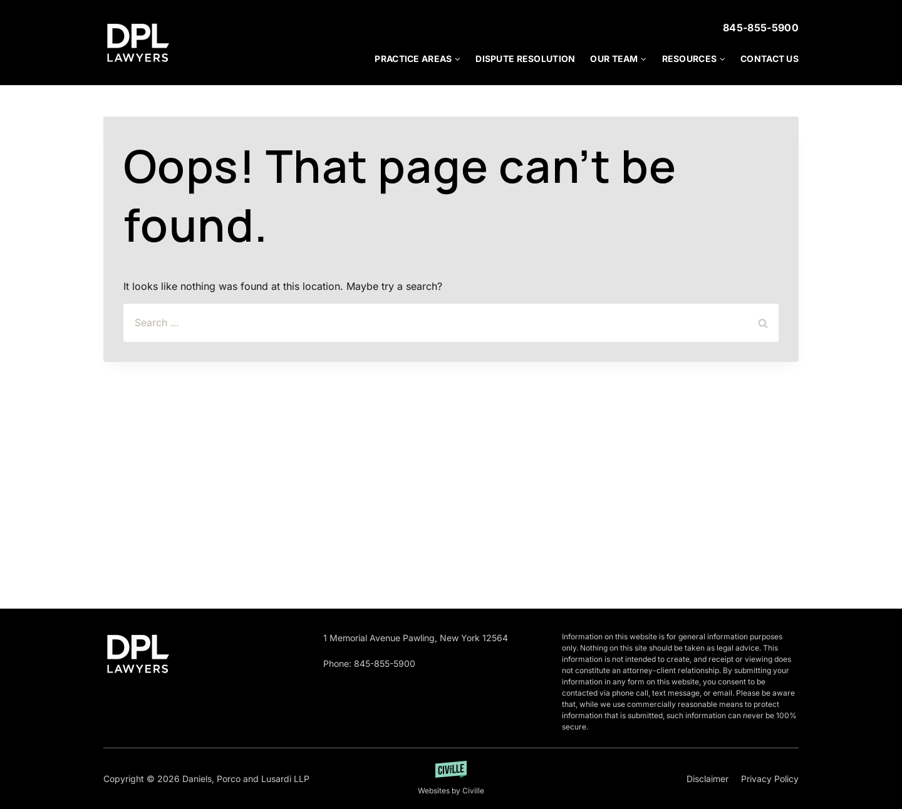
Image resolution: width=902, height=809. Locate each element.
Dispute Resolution (525, 58)
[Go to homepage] (137, 653)
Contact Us (769, 58)
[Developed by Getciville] (451, 778)
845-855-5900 (761, 27)
